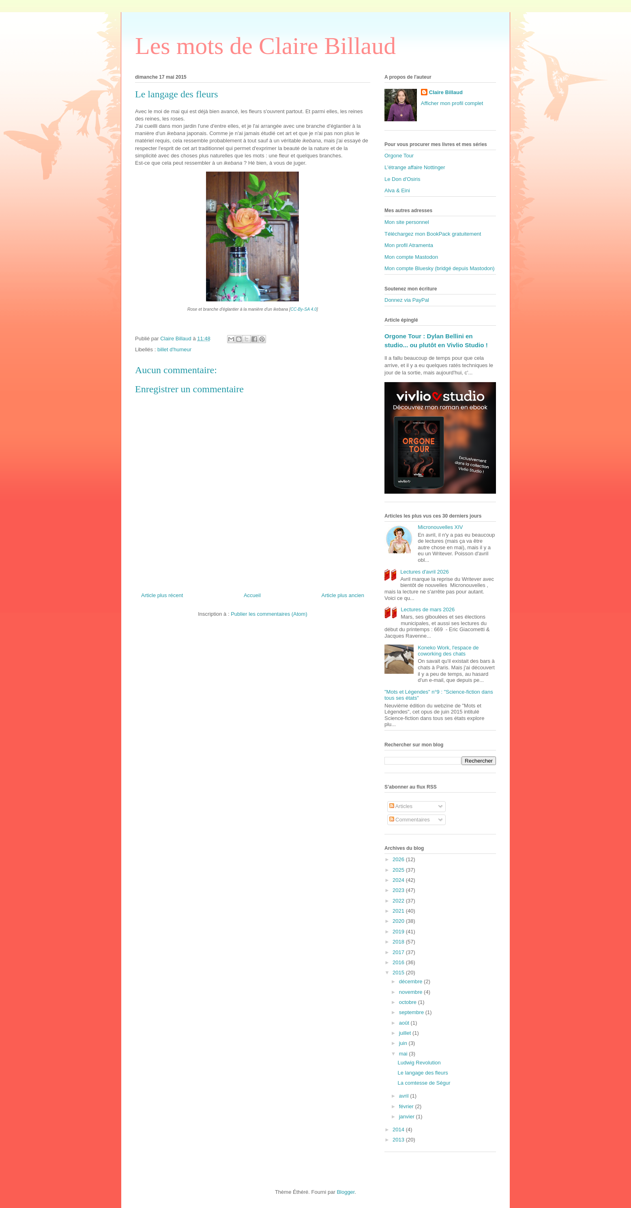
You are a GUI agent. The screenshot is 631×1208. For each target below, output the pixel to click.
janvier (407, 1116)
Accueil (252, 595)
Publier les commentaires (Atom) (269, 614)
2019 (399, 932)
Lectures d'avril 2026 (424, 572)
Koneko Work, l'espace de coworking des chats (448, 651)
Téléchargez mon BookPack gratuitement (432, 234)
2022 (399, 901)
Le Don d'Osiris (402, 179)
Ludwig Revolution (418, 1063)
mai (404, 1054)
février (407, 1106)
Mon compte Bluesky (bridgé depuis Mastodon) (439, 268)
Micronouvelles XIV (440, 527)
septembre (412, 1012)
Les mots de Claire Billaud (265, 45)
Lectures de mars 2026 (428, 609)
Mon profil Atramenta (408, 245)
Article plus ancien (343, 595)
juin (404, 1043)
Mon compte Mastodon (411, 257)
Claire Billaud (446, 92)
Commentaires (409, 820)
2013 (399, 1140)
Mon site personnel (406, 222)
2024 (399, 880)
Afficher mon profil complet (452, 103)
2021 (399, 911)
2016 (399, 962)
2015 (399, 972)
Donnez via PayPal (406, 300)
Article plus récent (162, 595)
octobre (408, 1002)
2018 (399, 942)
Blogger (345, 1192)
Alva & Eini (397, 190)
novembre (411, 992)
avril (404, 1096)
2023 (399, 890)
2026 (399, 859)
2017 (399, 952)
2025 (399, 870)
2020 (399, 921)
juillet (405, 1033)
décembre (411, 981)
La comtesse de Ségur (423, 1083)
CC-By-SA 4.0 (303, 309)
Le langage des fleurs (422, 1073)
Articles (401, 806)
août (405, 1023)
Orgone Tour (399, 156)
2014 (399, 1129)
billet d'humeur (174, 349)
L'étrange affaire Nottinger (414, 167)
